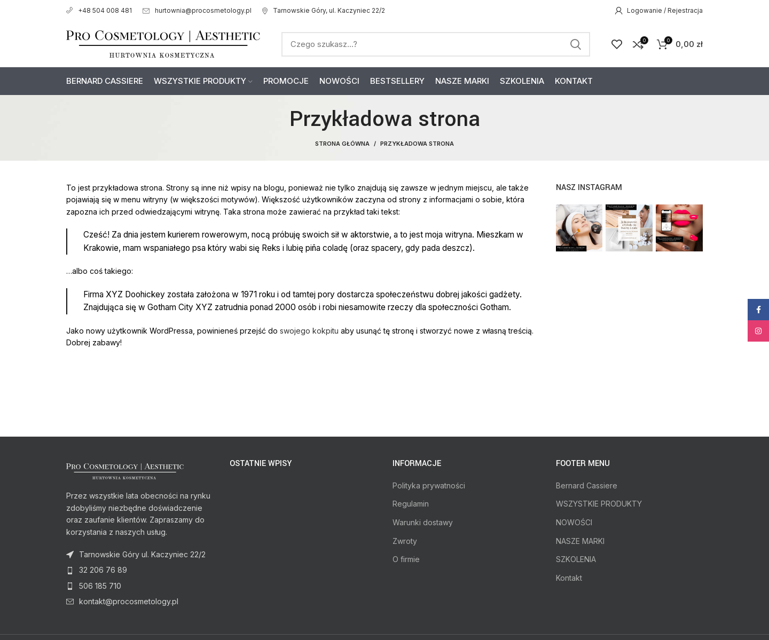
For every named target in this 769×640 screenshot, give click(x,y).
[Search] (435, 44)
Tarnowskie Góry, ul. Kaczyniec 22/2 (323, 10)
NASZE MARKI (580, 541)
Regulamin (411, 503)
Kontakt (569, 577)
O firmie (406, 559)
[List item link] (140, 570)
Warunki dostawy (423, 522)
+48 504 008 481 (99, 10)
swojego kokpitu (309, 330)
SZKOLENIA (576, 559)
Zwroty (405, 541)
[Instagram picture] (579, 227)
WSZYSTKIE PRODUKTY (599, 503)
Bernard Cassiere (586, 485)
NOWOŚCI (574, 522)
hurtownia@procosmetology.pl (197, 10)
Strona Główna (342, 143)
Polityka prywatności (429, 485)
